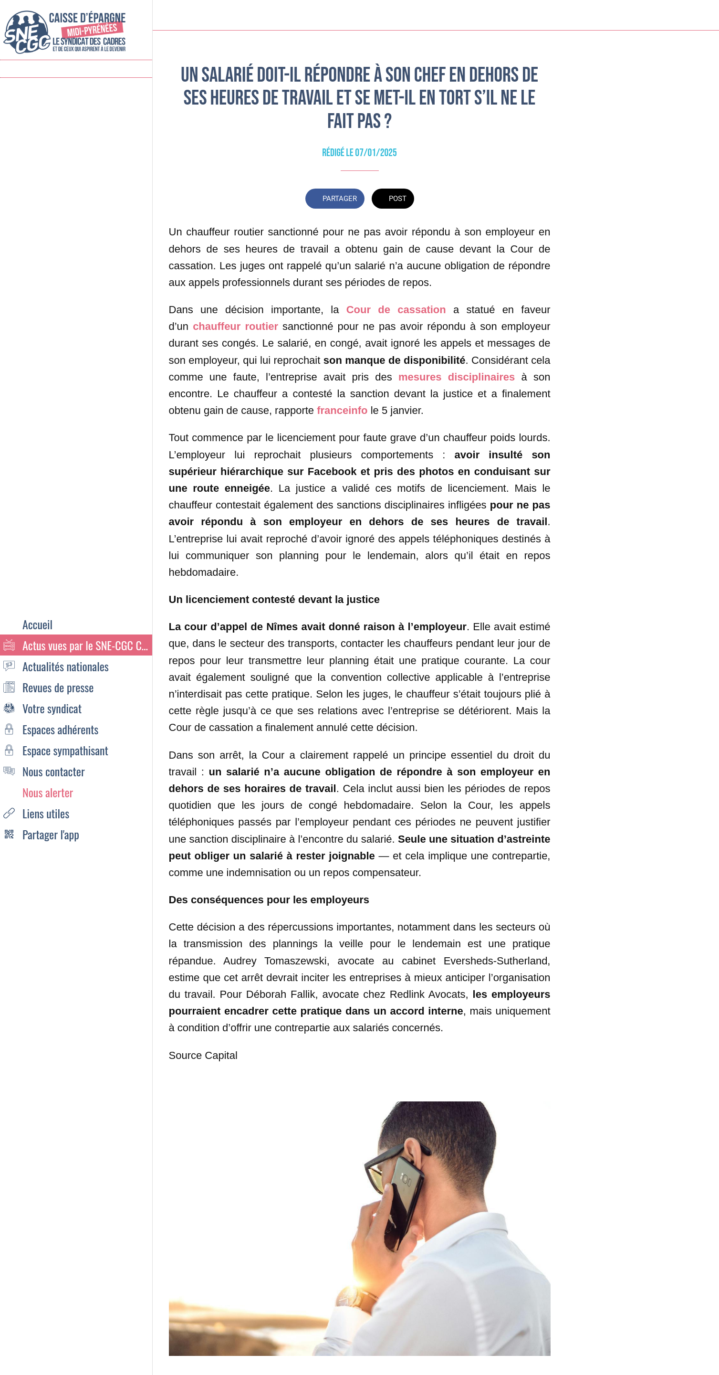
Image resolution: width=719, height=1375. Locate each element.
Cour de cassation (396, 310)
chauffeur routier (235, 326)
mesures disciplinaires (456, 377)
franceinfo (342, 410)
